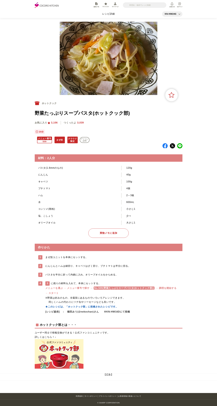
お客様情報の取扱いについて (129, 396)
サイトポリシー (91, 396)
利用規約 (79, 396)
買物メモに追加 (108, 233)
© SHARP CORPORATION (108, 403)
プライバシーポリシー (108, 396)
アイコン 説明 (84, 140)
